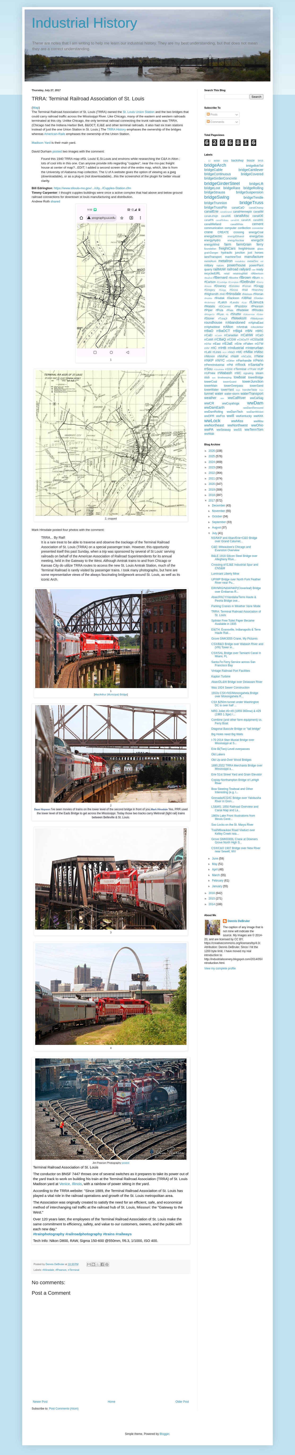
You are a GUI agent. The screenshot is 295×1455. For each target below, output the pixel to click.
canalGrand (226, 211)
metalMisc (240, 261)
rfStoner (209, 318)
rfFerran (246, 286)
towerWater (211, 389)
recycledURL (212, 273)
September (219, 522)
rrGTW (259, 343)
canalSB (235, 220)
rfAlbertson (257, 273)
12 (209, 160)
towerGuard (229, 381)
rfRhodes (257, 310)
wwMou (258, 421)
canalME (226, 216)
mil (261, 261)
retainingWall (240, 273)
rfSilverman (249, 314)
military (208, 265)
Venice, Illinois (70, 1184)
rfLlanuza (256, 302)
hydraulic (226, 252)
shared (55, 201)
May (215, 864)
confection (244, 228)
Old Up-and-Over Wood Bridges (231, 759)
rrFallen (248, 343)
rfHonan (258, 294)
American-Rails (54, 134)
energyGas (256, 236)
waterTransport (252, 393)
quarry (208, 269)
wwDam (255, 402)
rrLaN (207, 352)
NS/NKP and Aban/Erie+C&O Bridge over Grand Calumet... (234, 539)
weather (210, 398)
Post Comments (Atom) (63, 1408)
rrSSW (229, 369)
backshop (237, 160)
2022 (212, 473)
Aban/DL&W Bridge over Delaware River (236, 682)
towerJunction (252, 381)
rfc (262, 278)
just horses (255, 252)
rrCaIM (218, 335)
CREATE (223, 232)
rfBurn (256, 277)
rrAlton (228, 327)
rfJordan (258, 298)
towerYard (227, 389)
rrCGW (231, 339)
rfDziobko (234, 286)
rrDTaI (207, 343)
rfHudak (219, 298)
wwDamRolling (213, 411)
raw (253, 269)
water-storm (232, 393)
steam (259, 373)
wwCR (209, 403)
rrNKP (208, 360)
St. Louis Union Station (138, 112)
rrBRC (259, 331)
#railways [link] (124, 1234)
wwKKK (258, 416)
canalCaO (238, 207)
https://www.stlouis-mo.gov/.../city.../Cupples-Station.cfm (92, 188)
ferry (259, 244)
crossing (239, 232)
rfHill (222, 294)
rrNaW (234, 356)
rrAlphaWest (212, 327)
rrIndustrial (236, 348)
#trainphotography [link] (49, 1234)
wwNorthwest (237, 425)
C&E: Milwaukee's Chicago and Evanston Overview (231, 548)
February (218, 880)
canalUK (246, 220)
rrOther (230, 360)
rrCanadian (231, 335)
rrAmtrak (242, 327)
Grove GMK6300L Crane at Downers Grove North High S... (234, 840)
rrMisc (258, 352)
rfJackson (233, 298)
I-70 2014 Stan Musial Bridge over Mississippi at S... (232, 741)
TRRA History (116, 129)
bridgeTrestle (253, 197)
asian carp (221, 160)
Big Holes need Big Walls (227, 734)
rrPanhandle (244, 360)
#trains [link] (109, 1234)
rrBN (248, 331)
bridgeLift (256, 184)
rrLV (224, 352)
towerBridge (255, 377)
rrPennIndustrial (214, 365)
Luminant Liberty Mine (225, 573)
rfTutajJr (222, 318)
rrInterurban (254, 348)
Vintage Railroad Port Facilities (230, 670)
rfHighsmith (211, 294)
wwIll (230, 416)
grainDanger (211, 252)
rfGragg (258, 286)
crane (208, 232)
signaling (248, 373)
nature (220, 265)
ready (259, 269)
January (217, 886)
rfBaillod (208, 278)
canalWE (258, 220)
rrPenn (258, 360)
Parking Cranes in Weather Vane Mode (235, 606)
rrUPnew (209, 373)
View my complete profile (220, 968)
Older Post (182, 1401)
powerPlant (256, 265)
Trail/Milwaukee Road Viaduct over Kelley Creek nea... (233, 831)
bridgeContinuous (217, 174)
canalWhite (236, 224)
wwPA (208, 429)
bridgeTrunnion (215, 203)
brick (260, 160)
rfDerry (259, 282)
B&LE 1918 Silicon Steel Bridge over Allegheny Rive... (234, 557)
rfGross (234, 289)
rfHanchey (257, 289)
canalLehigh (211, 216)
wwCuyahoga (230, 403)
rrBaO (208, 331)
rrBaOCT (223, 331)
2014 (212, 904)
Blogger (164, 1434)
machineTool (233, 257)
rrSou (208, 369)
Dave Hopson (42, 809)
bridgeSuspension (249, 192)
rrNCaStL (246, 356)
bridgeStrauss (214, 192)
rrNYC (220, 360)
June (215, 858)
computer (230, 228)
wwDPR (209, 416)
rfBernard (220, 277)
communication (213, 228)
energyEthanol (236, 236)
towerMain (210, 385)
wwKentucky (244, 416)
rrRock (240, 365)
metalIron (225, 261)
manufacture (253, 257)
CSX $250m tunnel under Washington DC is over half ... (235, 703)
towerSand (256, 385)
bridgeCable (213, 170)
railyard (245, 269)
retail (226, 273)
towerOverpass (233, 385)
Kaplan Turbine (220, 676)
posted (57, 151)
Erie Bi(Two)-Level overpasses (230, 749)
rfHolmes (247, 294)
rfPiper (208, 310)
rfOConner (225, 306)
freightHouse (247, 248)
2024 (212, 462)
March (216, 875)
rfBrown (245, 277)
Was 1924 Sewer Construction (230, 687)
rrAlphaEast (255, 322)
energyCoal (256, 232)
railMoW (219, 269)
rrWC (237, 373)
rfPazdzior (240, 306)
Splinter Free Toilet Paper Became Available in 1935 (233, 622)
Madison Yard (41, 142)
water (219, 393)
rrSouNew (219, 369)
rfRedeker (242, 310)
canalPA (208, 220)
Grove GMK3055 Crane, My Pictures (234, 638)
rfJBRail (247, 298)
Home (111, 1401)
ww (222, 398)
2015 (212, 898)
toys (238, 390)
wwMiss (237, 421)
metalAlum (210, 261)
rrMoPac (222, 356)
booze (251, 160)
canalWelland (212, 224)
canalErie (211, 211)
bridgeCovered (252, 174)
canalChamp (256, 207)
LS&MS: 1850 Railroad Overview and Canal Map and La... (234, 808)
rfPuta (219, 310)
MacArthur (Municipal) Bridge (111, 694)
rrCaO (259, 335)
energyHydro (212, 240)
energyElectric (213, 236)
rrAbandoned (235, 322)
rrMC (239, 352)
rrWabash (224, 373)
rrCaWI (208, 339)
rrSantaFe (255, 365)
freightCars (227, 248)
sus (214, 377)
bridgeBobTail (254, 165)
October (217, 516)
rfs (227, 314)
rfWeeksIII (239, 318)
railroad (232, 269)
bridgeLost (212, 188)
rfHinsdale (48, 1269)
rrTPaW (251, 369)
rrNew (258, 356)
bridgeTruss (251, 202)
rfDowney (220, 286)
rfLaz (244, 302)
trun (261, 390)
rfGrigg (222, 290)
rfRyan (220, 314)
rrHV (206, 348)
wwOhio (257, 425)
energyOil (257, 240)
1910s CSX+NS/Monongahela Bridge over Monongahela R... (234, 694)
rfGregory (209, 289)
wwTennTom (254, 429)
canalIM (258, 211)
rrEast (217, 343)
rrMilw (248, 352)
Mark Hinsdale (159, 809)
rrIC (214, 348)
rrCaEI (208, 335)
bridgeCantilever (251, 170)
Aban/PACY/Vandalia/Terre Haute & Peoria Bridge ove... (233, 598)
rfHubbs (208, 298)
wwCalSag (256, 398)
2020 (212, 484)
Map (36, 107)
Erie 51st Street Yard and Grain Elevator (236, 774)
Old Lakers (218, 754)
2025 (212, 456)
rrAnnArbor (257, 327)
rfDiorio (208, 286)
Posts (212, 114)
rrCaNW (247, 335)
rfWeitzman (257, 318)
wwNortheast (214, 425)
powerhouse (236, 265)
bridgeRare (231, 188)
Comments (215, 122)
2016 (212, 893)
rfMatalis (209, 306)
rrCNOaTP (243, 339)
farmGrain (244, 244)
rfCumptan (233, 282)
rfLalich (222, 302)
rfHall (245, 289)
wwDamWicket (255, 411)
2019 (212, 489)
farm (227, 244)
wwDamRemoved (253, 407)
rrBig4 (237, 331)
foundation (210, 248)
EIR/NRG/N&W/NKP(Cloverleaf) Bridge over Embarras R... (236, 589)
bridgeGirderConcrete (220, 178)
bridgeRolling (253, 188)
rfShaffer (235, 314)
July (215, 533)
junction (240, 252)
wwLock (212, 420)
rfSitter (260, 314)
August (217, 527)
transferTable (249, 389)
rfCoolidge (222, 282)
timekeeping (224, 377)
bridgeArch (215, 165)
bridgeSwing (216, 197)
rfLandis (234, 302)
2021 (212, 478)
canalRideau (222, 220)
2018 (212, 495)
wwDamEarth (214, 407)
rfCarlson (210, 282)
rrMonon (209, 356)
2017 (212, 500)
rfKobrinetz (209, 302)
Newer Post (40, 1401)
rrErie (238, 343)
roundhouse (213, 322)
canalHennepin (242, 211)
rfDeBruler (247, 282)
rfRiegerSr (209, 314)
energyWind (211, 244)
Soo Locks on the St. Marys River (232, 824)
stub (207, 377)
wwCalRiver (237, 398)
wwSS (238, 429)
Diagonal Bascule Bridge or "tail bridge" (236, 728)
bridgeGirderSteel (222, 183)
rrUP (260, 369)
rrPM (230, 365)
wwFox (220, 416)
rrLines (217, 352)
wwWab (209, 433)
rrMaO (231, 352)
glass (260, 248)
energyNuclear (236, 240)
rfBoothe (233, 277)
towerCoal (210, 381)
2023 (212, 467)
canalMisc (241, 216)
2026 (212, 450)
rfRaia (229, 310)
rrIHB (222, 348)
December (219, 505)
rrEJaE (227, 343)
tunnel (208, 393)
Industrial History (84, 23)
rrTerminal (73, 1269)
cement (257, 224)
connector (257, 228)
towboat (240, 377)
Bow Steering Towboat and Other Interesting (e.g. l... (232, 790)
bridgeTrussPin (215, 207)
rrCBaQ (220, 339)
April (215, 869)
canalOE (257, 216)
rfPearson (60, 1269)
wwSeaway (224, 429)
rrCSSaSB (256, 339)
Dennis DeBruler (239, 921)
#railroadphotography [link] (83, 1234)
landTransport (213, 257)
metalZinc (252, 261)
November (219, 511)
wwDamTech (235, 411)
